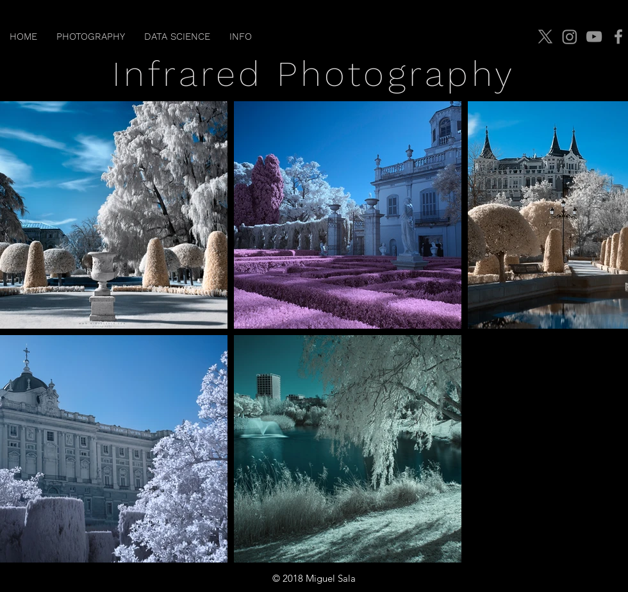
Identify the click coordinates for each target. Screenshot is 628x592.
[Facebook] (618, 36)
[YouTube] (594, 36)
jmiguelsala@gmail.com (567, 578)
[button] (91, 37)
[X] (545, 36)
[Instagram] (569, 36)
